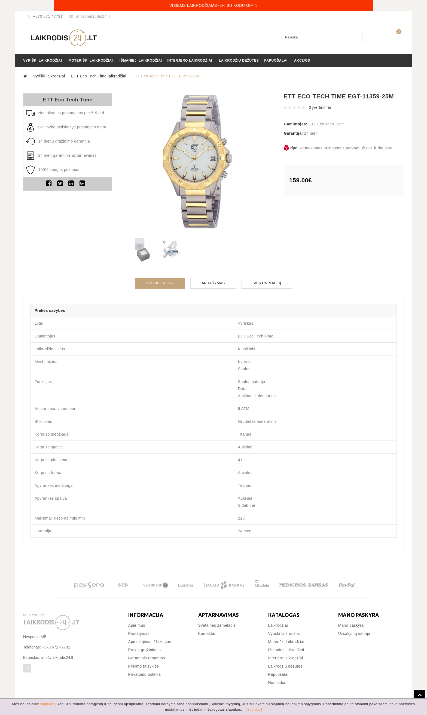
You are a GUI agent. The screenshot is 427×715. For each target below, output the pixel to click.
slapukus (47, 704)
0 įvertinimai (320, 107)
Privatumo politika (144, 673)
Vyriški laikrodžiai (42, 60)
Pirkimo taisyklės (143, 665)
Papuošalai (275, 60)
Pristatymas (139, 632)
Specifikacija (160, 282)
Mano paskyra (351, 624)
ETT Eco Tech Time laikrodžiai (98, 76)
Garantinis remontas (146, 657)
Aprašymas (213, 282)
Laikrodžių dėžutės (239, 60)
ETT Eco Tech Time (67, 99)
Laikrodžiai (278, 624)
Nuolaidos (277, 681)
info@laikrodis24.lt (93, 16)
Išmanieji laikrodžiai (141, 60)
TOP (420, 695)
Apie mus (136, 624)
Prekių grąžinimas (144, 649)
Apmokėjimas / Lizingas (149, 640)
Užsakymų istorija (354, 632)
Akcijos (302, 60)
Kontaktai (206, 632)
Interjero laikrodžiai (189, 60)
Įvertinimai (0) (267, 282)
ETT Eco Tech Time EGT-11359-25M (165, 76)
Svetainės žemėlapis (217, 624)
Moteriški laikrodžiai (91, 60)
